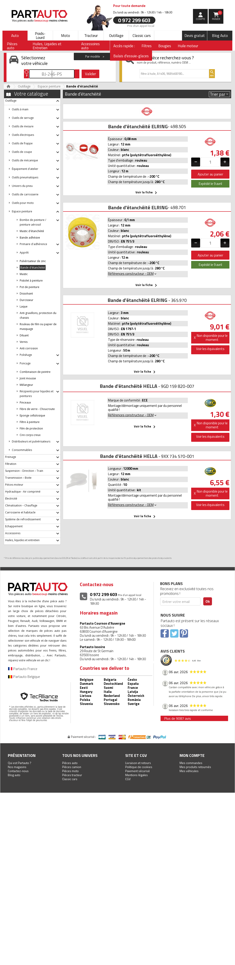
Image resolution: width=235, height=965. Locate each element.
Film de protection (31, 428)
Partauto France (22, 668)
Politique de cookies (138, 766)
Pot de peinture (29, 287)
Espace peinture (49, 86)
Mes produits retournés (195, 766)
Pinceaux (25, 402)
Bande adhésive (30, 237)
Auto (15, 35)
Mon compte (192, 755)
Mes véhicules (189, 771)
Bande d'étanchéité (32, 267)
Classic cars (142, 35)
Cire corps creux (30, 435)
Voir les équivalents (210, 348)
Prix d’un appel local (140, 25)
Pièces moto (70, 771)
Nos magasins (17, 766)
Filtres (147, 46)
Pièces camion (71, 766)
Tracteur (91, 35)
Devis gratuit (194, 36)
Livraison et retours (138, 762)
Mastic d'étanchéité (32, 231)
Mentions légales (136, 775)
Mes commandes (191, 762)
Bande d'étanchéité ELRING (138, 126)
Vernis (24, 342)
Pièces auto (70, 762)
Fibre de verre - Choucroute (37, 409)
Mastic (24, 274)
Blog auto (14, 775)
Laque (24, 306)
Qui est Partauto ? (19, 762)
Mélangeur (26, 385)
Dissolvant (26, 293)
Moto (65, 35)
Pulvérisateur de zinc (33, 261)
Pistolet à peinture (31, 280)
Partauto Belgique (24, 676)
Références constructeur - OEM (132, 273)
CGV (128, 779)
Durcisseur (26, 300)
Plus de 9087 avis (177, 718)
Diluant (24, 335)
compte (200, 19)
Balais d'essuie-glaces (131, 56)
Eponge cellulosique (32, 415)
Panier (217, 16)
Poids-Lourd (40, 36)
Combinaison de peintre (35, 372)
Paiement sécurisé (137, 771)
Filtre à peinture (30, 422)
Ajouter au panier (210, 174)
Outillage (116, 35)
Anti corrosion (29, 348)
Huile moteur (188, 46)
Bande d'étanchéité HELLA (128, 386)
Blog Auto (220, 36)
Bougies (164, 46)
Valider (90, 74)
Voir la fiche (147, 192)
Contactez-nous (18, 771)
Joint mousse (28, 378)
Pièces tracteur (72, 775)
